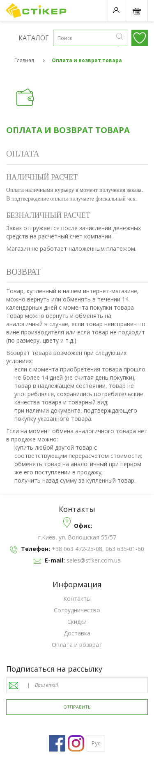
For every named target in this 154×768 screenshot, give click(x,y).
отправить (77, 707)
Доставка (77, 633)
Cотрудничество (77, 610)
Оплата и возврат (77, 645)
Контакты (77, 598)
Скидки (77, 622)
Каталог (12, 37)
